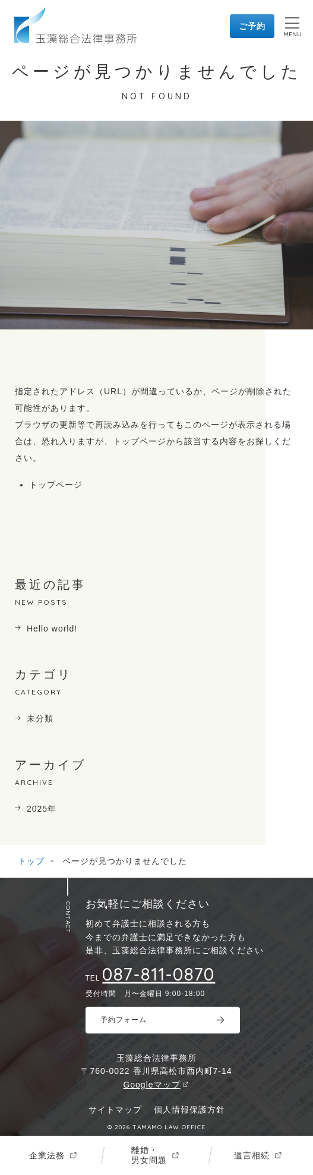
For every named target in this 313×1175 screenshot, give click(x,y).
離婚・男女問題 (149, 1155)
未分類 (40, 718)
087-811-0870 (158, 974)
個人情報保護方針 (189, 1109)
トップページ (56, 484)
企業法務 (47, 1155)
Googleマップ (151, 1084)
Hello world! (52, 628)
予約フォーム (123, 1020)
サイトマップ (115, 1109)
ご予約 (252, 26)
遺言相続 (252, 1155)
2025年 (41, 808)
